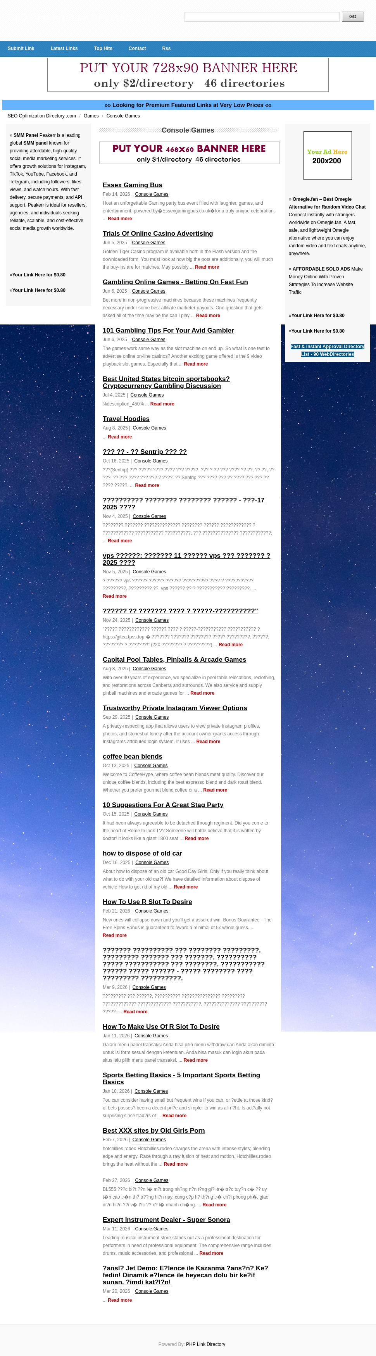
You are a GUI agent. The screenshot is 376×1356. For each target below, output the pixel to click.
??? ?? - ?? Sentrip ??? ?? (145, 451)
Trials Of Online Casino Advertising (158, 233)
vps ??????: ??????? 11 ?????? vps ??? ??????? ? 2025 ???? (186, 559)
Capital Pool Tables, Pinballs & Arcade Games (174, 659)
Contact (137, 48)
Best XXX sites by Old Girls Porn (154, 1130)
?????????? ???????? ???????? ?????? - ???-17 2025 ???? (183, 504)
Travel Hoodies (126, 419)
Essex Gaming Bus (132, 185)
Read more (120, 218)
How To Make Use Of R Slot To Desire (161, 1026)
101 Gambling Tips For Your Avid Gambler (168, 330)
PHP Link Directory (205, 1344)
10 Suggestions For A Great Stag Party (163, 805)
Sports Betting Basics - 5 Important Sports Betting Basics (181, 1078)
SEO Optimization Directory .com (42, 116)
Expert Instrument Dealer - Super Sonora (166, 1219)
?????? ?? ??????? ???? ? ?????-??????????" (180, 611)
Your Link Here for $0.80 (39, 275)
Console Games (123, 116)
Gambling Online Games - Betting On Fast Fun (175, 282)
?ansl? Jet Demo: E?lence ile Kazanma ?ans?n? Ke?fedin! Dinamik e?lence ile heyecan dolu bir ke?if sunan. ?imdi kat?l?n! (185, 1275)
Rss (166, 48)
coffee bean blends (132, 756)
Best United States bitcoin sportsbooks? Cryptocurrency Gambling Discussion (166, 382)
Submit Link (21, 48)
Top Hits (103, 48)
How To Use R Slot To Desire (147, 902)
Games (92, 116)
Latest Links (64, 48)
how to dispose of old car (142, 853)
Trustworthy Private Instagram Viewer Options (175, 708)
